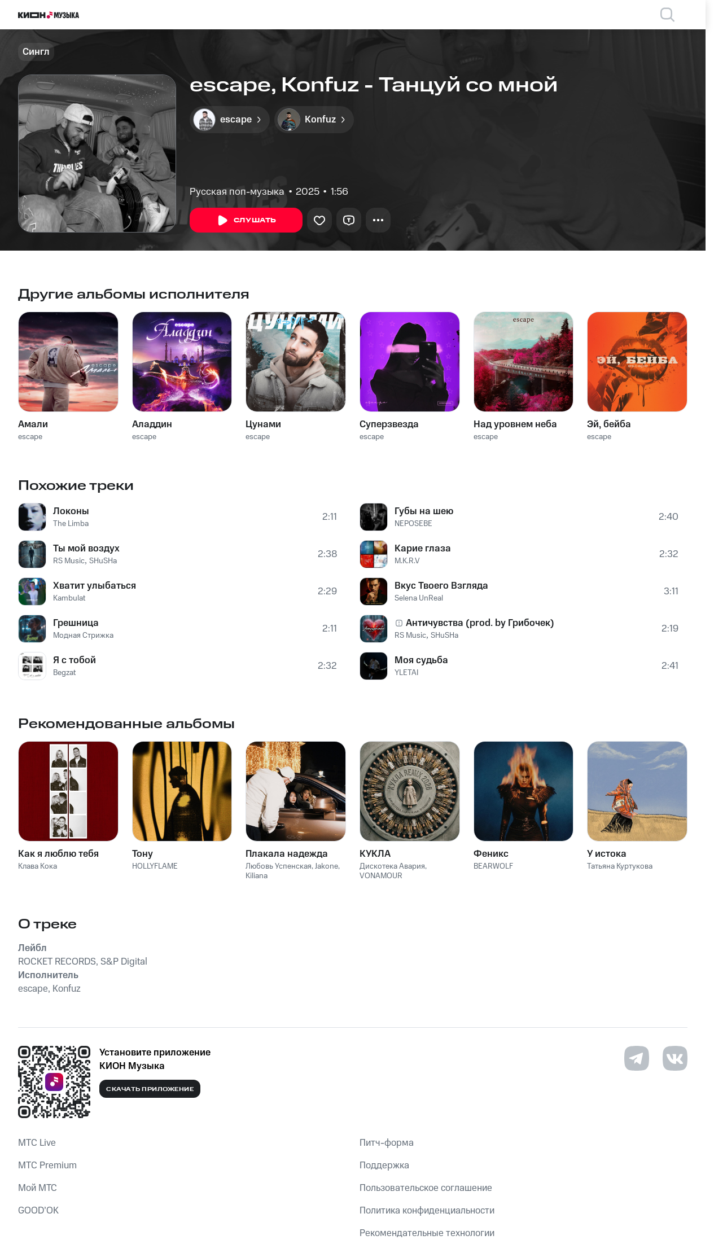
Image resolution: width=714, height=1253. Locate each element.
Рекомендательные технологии (427, 1233)
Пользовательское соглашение (426, 1188)
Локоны (71, 511)
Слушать (246, 220)
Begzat (64, 672)
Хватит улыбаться (94, 586)
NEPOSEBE (413, 523)
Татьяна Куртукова (619, 866)
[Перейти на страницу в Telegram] (636, 1058)
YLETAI (406, 672)
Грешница (76, 623)
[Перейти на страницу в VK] (675, 1058)
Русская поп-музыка (237, 192)
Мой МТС (37, 1188)
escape (30, 437)
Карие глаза (423, 548)
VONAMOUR (381, 876)
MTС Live (37, 1143)
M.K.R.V (407, 561)
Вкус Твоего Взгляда (441, 586)
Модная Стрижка (83, 635)
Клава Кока (37, 866)
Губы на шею (424, 511)
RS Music (69, 561)
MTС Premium (47, 1165)
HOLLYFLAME (155, 866)
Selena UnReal (419, 598)
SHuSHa (103, 561)
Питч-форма (387, 1143)
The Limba (71, 523)
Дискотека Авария (392, 866)
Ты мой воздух (86, 548)
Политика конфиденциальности (427, 1210)
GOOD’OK (38, 1210)
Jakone (326, 866)
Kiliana (257, 876)
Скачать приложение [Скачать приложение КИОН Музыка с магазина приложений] (150, 1089)
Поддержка (384, 1165)
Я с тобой (74, 660)
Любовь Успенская (279, 866)
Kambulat (69, 598)
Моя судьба (421, 660)
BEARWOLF (493, 866)
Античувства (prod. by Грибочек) (480, 623)
